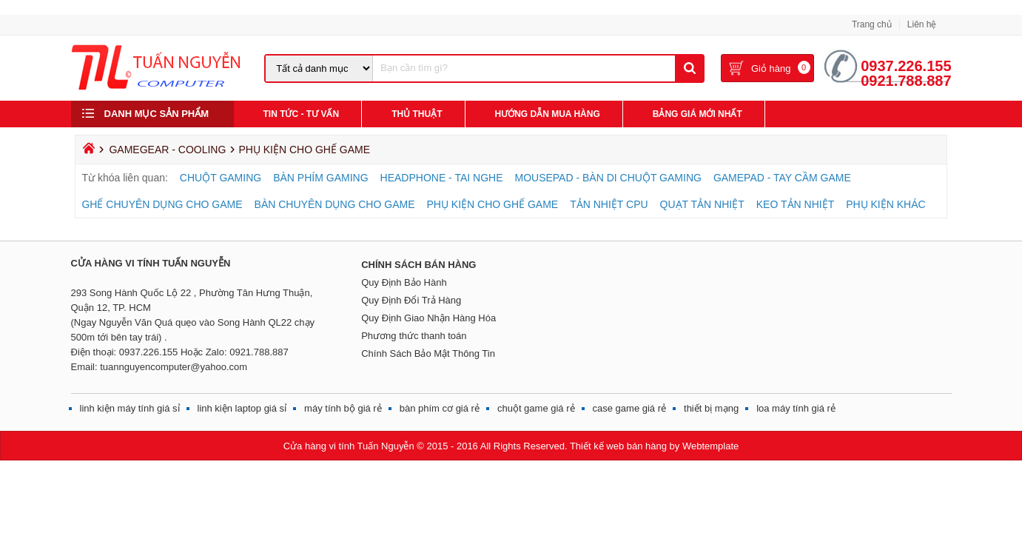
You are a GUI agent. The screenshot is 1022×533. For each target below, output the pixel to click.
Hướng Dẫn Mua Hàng (547, 114)
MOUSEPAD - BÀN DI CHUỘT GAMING (607, 178)
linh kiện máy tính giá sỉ (130, 408)
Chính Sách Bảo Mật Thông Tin (428, 353)
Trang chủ (872, 24)
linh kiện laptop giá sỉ (242, 408)
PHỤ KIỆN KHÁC (885, 204)
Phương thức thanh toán (413, 335)
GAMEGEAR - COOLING (167, 149)
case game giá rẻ (630, 408)
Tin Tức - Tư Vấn (301, 114)
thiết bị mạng (711, 408)
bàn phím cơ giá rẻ (440, 408)
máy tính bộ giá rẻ (343, 408)
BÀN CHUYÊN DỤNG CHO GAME (335, 204)
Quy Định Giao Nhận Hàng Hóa (428, 318)
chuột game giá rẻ (536, 408)
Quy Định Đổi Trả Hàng (411, 300)
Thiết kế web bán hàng (618, 446)
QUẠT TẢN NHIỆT (702, 204)
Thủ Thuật (416, 114)
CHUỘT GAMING (220, 178)
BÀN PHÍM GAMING (320, 178)
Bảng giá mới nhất (697, 114)
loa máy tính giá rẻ (796, 408)
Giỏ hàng (771, 70)
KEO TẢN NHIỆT (795, 204)
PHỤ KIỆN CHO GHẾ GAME (493, 204)
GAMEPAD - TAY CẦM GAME (782, 178)
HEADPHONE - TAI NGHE (441, 178)
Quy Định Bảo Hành (404, 282)
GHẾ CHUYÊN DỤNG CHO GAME (161, 204)
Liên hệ (922, 24)
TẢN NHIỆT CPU (609, 204)
